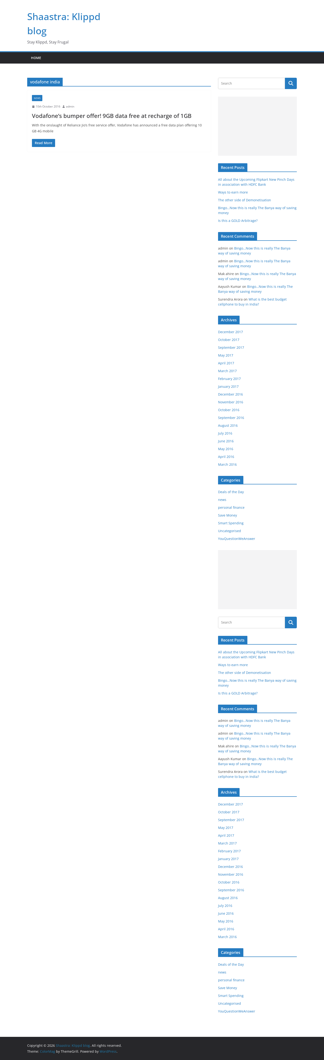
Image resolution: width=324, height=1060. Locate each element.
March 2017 (227, 371)
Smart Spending (231, 523)
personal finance (231, 507)
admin (70, 106)
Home (36, 58)
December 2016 (230, 394)
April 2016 (226, 456)
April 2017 (226, 363)
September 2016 (231, 417)
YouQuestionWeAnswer (236, 538)
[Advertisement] (257, 126)
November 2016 (230, 402)
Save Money (227, 515)
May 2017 (225, 355)
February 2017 (229, 378)
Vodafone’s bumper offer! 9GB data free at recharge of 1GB (112, 116)
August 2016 (228, 425)
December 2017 (230, 332)
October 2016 (228, 410)
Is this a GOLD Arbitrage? (238, 220)
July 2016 (225, 433)
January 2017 (228, 386)
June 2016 (226, 441)
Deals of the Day (231, 492)
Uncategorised (229, 531)
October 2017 (228, 339)
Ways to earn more (233, 192)
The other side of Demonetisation (244, 200)
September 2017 (231, 347)
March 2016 (227, 464)
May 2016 (225, 449)
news (37, 98)
